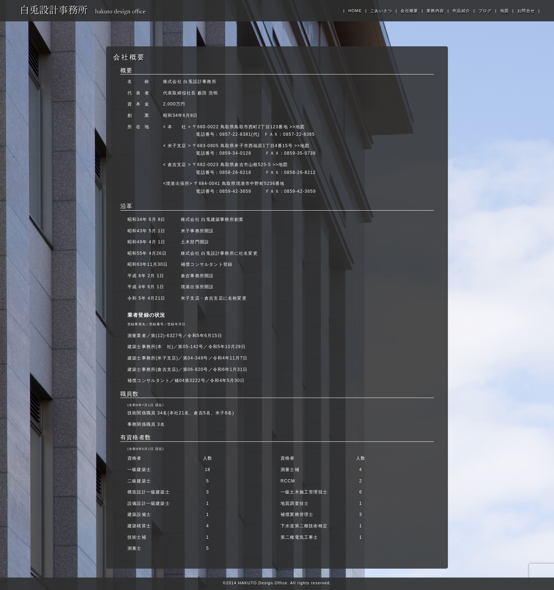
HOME (355, 11)
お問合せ (526, 11)
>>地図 (297, 126)
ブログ (485, 11)
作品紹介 (461, 11)
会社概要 (409, 11)
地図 (504, 11)
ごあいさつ (381, 11)
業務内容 (435, 11)
